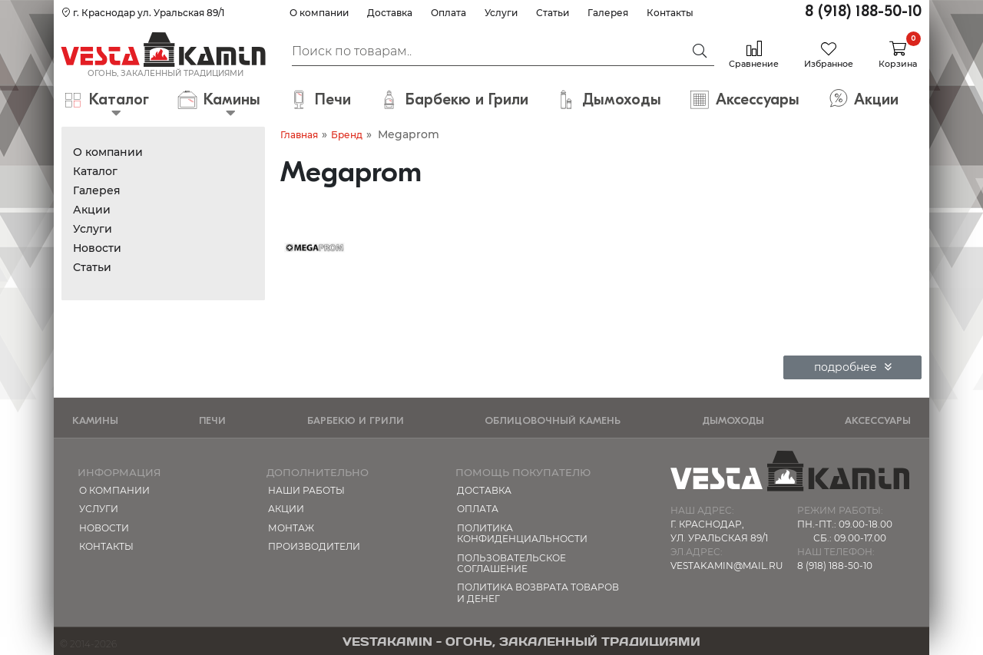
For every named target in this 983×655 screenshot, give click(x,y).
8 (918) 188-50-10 (863, 11)
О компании (319, 12)
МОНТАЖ (291, 528)
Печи (212, 420)
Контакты (670, 12)
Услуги (501, 12)
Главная (299, 135)
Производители (314, 546)
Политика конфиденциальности (522, 533)
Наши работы (306, 490)
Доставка (389, 12)
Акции (92, 210)
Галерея (607, 12)
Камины (95, 420)
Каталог (95, 171)
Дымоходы (733, 420)
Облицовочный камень (553, 420)
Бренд (346, 135)
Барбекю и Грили (355, 420)
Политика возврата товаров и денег (538, 592)
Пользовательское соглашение (511, 563)
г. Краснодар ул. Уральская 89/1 (142, 12)
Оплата (448, 12)
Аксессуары (878, 420)
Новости (97, 248)
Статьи (552, 12)
